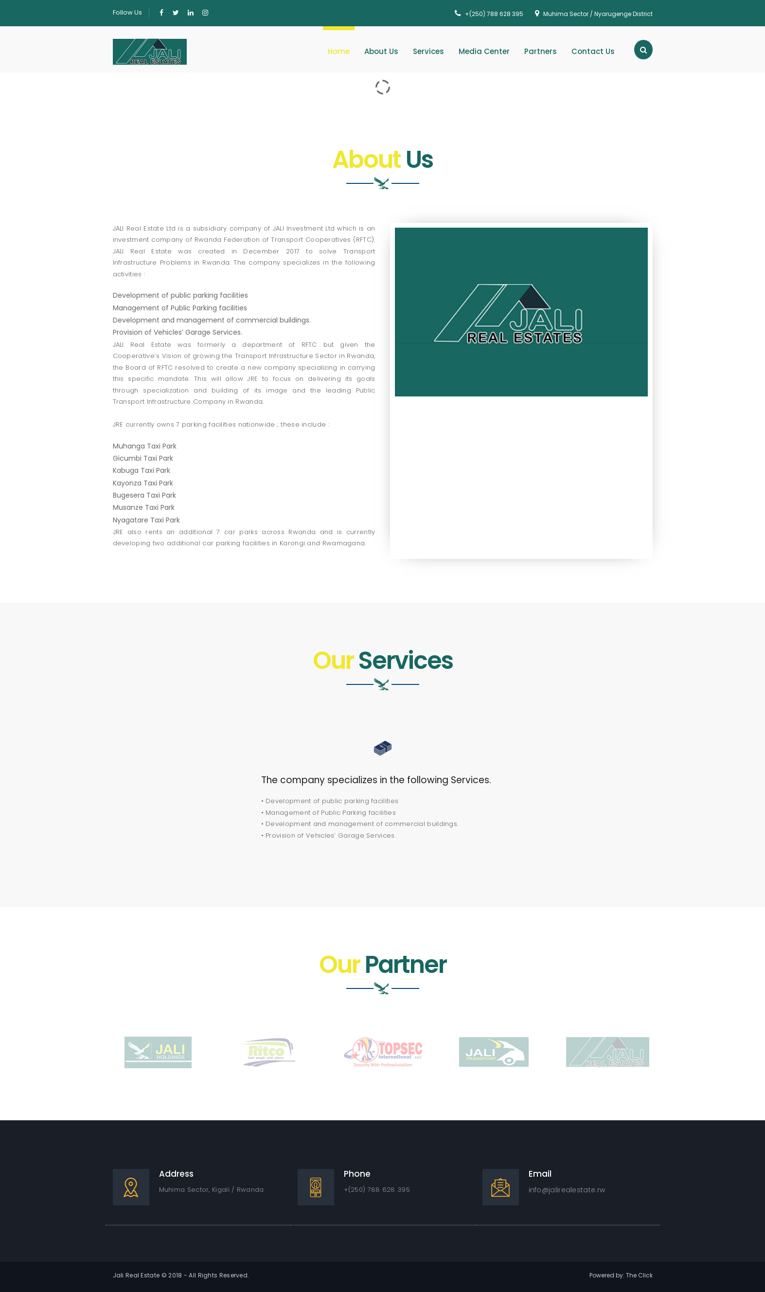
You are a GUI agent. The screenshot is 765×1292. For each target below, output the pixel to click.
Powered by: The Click (621, 1275)
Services (428, 51)
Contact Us (593, 51)
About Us (381, 51)
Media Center (484, 51)
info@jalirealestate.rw (567, 1190)
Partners (540, 51)
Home (339, 51)
